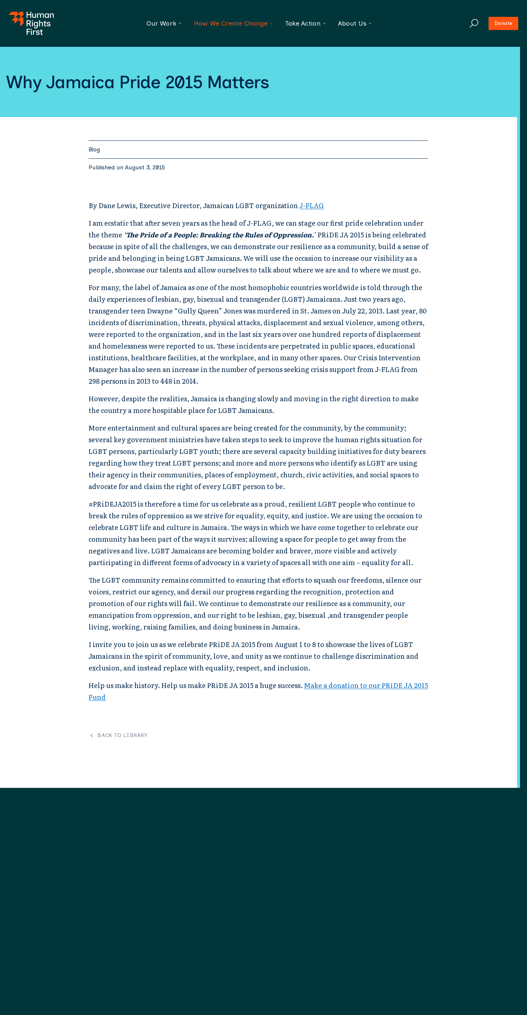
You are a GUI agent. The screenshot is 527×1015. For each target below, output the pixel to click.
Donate (503, 23)
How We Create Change (233, 23)
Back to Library (118, 735)
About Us (355, 23)
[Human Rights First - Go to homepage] (31, 23)
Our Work (164, 23)
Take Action (305, 23)
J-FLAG (311, 205)
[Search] (474, 23)
